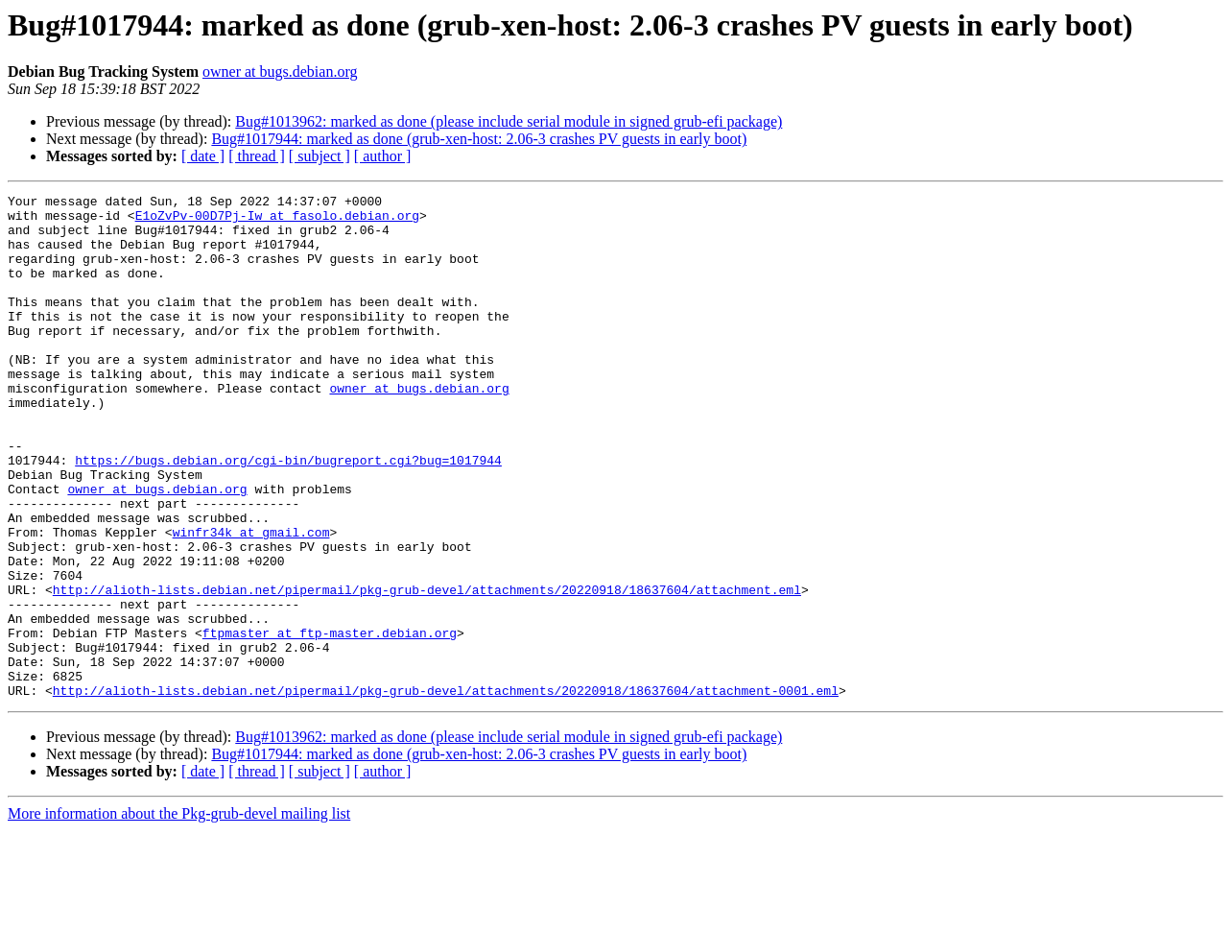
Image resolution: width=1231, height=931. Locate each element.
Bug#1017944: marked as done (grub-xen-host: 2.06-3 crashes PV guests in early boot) (478, 139)
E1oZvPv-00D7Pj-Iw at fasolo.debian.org (277, 220)
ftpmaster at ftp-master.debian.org (329, 721)
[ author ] (383, 156)
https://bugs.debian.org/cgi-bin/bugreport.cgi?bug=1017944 (288, 514)
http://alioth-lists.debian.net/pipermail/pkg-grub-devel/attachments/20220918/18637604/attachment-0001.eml (446, 791)
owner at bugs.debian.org (279, 71)
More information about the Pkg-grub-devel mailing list (179, 914)
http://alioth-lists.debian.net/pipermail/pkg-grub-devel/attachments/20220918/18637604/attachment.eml (427, 670)
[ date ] (203, 156)
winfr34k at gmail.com (251, 600)
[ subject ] (319, 156)
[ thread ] (256, 156)
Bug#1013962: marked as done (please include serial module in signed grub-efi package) (508, 121)
